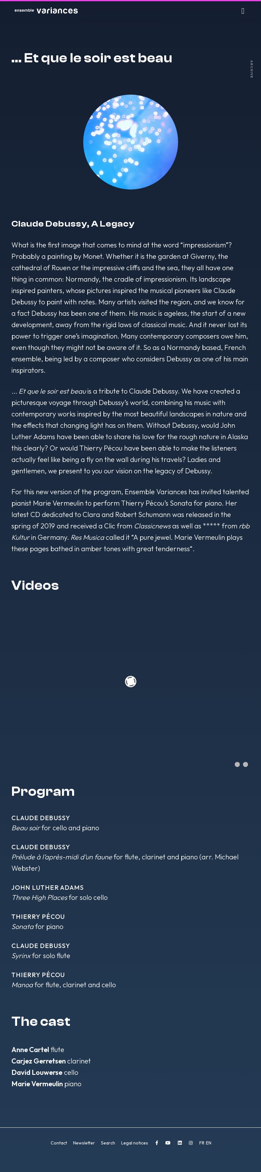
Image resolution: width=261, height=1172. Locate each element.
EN (208, 1143)
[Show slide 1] (237, 764)
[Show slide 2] (245, 764)
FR (202, 1143)
